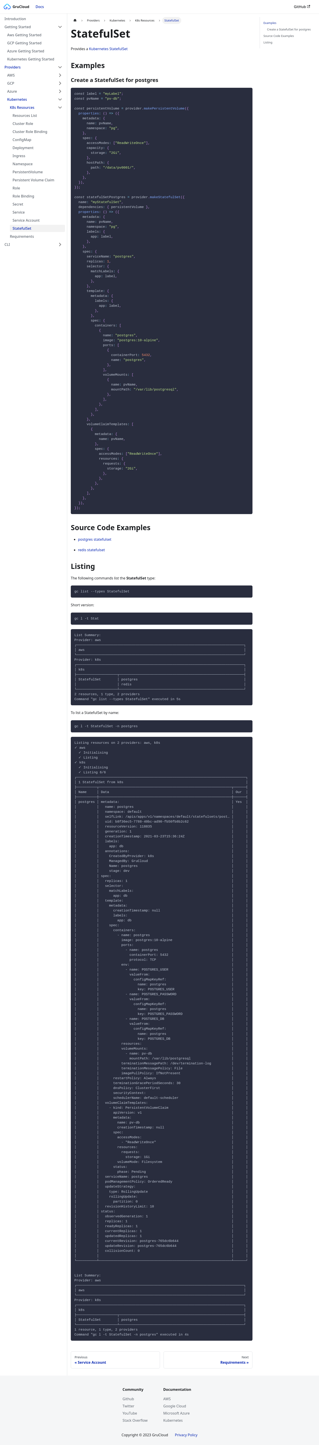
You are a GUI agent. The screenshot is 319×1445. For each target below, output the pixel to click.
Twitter (128, 1406)
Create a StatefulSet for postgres (289, 29)
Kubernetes (17, 99)
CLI (7, 244)
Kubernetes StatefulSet (108, 48)
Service (19, 212)
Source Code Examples (278, 36)
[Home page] (75, 20)
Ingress (19, 155)
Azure (12, 91)
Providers (12, 67)
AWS (11, 75)
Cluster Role (23, 123)
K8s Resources (22, 107)
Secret (18, 204)
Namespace (23, 163)
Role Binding (23, 196)
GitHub (302, 6)
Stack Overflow (135, 1420)
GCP (10, 83)
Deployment (23, 147)
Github (128, 1398)
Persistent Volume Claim (33, 180)
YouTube (130, 1413)
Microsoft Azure (176, 1413)
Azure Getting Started (25, 51)
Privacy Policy (186, 1434)
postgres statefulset (94, 539)
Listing (267, 42)
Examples (269, 23)
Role (16, 188)
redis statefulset (91, 549)
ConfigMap (22, 139)
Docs (40, 6)
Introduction (15, 18)
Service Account (26, 220)
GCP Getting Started (24, 43)
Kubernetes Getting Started (30, 59)
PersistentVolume (28, 171)
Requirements (22, 236)
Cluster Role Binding (30, 131)
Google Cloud (174, 1406)
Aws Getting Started (24, 34)
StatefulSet (22, 228)
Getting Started (17, 26)
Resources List (25, 115)
